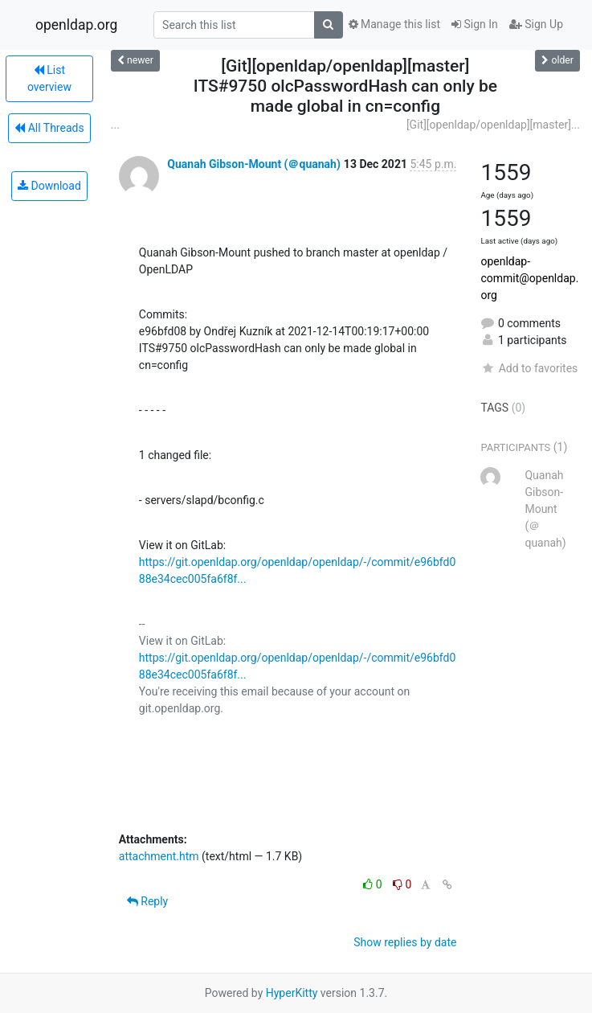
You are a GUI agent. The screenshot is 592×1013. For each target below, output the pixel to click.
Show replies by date (404, 942)
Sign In (474, 24)
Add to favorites (529, 368)
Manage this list (394, 24)
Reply (147, 901)
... (115, 124)
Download (49, 185)
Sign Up (536, 24)
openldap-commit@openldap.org (529, 278)
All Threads (49, 127)
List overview (49, 78)
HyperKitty (292, 992)
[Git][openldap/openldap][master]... (493, 124)
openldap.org (76, 25)
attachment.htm (159, 856)
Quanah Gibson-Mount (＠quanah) (254, 164)
